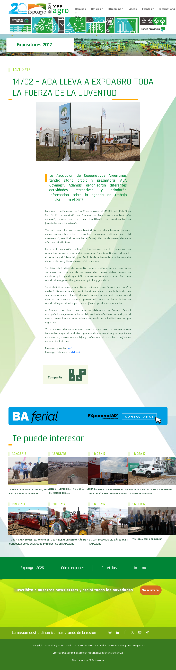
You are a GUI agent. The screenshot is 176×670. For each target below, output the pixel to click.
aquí (69, 348)
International (144, 567)
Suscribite (150, 590)
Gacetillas (109, 567)
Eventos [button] (147, 9)
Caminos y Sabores (80, 13)
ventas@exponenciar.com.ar (70, 653)
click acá (75, 352)
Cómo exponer (72, 567)
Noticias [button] (96, 9)
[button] (71, 372)
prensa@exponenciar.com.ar (106, 653)
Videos (133, 9)
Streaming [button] (114, 9)
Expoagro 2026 (32, 567)
